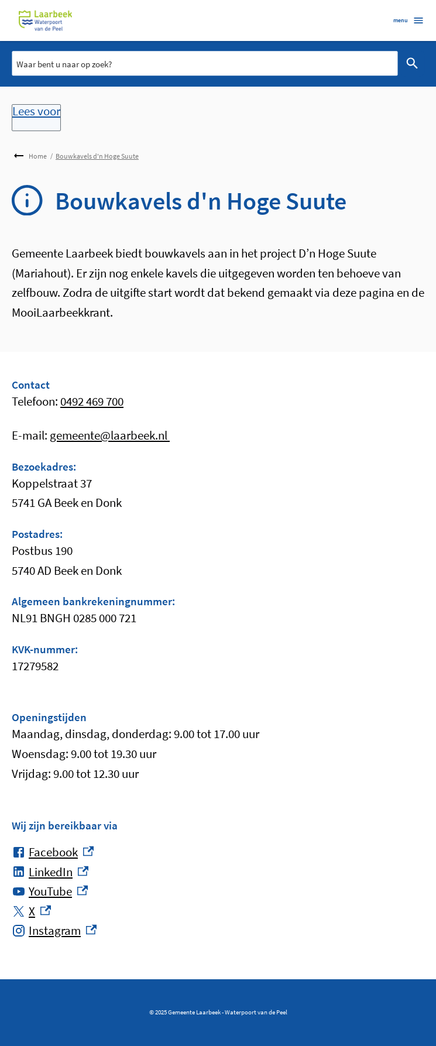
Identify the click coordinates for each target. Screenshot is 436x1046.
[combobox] (204, 63)
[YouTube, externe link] (50, 891)
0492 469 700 (91, 401)
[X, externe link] (31, 911)
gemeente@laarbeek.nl (110, 435)
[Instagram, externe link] (54, 931)
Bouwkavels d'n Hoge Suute (97, 156)
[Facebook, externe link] (53, 852)
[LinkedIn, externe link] (50, 872)
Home (38, 156)
